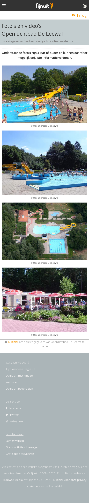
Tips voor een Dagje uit (20, 369)
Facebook (13, 408)
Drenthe (28, 41)
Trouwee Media (12, 480)
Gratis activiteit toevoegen (22, 447)
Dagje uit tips (15, 41)
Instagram (14, 421)
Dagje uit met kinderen (20, 375)
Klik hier (13, 342)
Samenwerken (15, 441)
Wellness (11, 382)
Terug (79, 15)
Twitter (12, 414)
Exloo (36, 41)
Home (4, 41)
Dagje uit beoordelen (19, 388)
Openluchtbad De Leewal (53, 41)
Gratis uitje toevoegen (20, 454)
